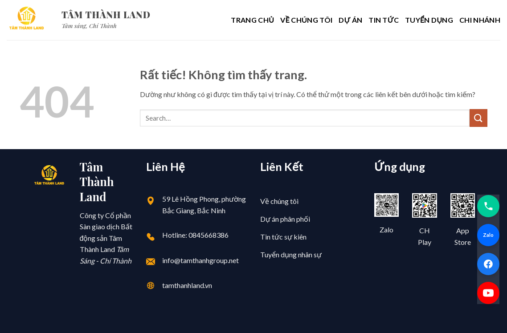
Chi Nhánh (479, 20)
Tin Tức (383, 20)
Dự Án (350, 20)
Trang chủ (252, 20)
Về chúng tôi (306, 20)
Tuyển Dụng (429, 20)
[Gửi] (478, 117)
